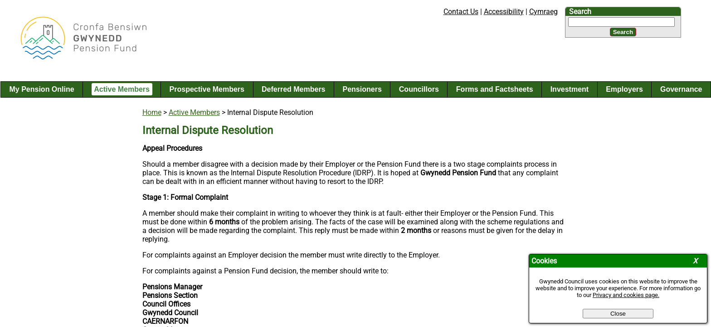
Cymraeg (543, 11)
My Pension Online (42, 89)
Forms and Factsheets (494, 89)
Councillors (419, 89)
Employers (624, 89)
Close (618, 313)
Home (151, 112)
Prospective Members (207, 89)
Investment (569, 89)
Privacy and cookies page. (626, 295)
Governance (681, 89)
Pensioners (362, 89)
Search (580, 11)
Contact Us (460, 11)
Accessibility (504, 11)
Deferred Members (294, 89)
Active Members (122, 89)
